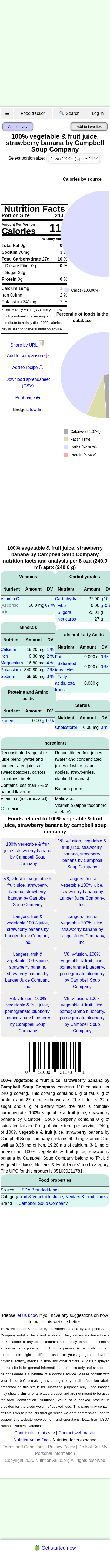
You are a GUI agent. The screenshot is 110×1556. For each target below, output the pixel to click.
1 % (50, 649)
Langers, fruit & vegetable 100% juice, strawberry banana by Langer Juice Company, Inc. (82, 891)
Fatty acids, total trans (65, 683)
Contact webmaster (77, 1433)
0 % (50, 720)
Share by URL (28, 345)
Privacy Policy (61, 1447)
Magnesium (12, 663)
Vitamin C (10, 599)
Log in (98, 113)
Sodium (8, 676)
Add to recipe (25, 367)
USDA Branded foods (38, 1190)
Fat (58, 656)
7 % (50, 669)
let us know (27, 1315)
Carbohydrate (68, 599)
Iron (4, 656)
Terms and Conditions (24, 1447)
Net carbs (66, 619)
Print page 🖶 (27, 397)
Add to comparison (25, 355)
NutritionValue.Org (31, 1440)
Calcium (8, 649)
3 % (50, 676)
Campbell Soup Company (43, 1203)
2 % (50, 656)
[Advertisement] (50, 53)
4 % (50, 663)
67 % (50, 605)
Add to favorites (89, 127)
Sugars (64, 612)
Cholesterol (66, 727)
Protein (7, 720)
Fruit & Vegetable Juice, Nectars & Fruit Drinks (63, 1196)
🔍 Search (69, 113)
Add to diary (17, 127)
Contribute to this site (34, 1433)
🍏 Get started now (55, 1548)
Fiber (62, 605)
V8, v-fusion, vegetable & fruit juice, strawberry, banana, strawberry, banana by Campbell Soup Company (82, 854)
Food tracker (33, 113)
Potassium (11, 669)
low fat (36, 409)
